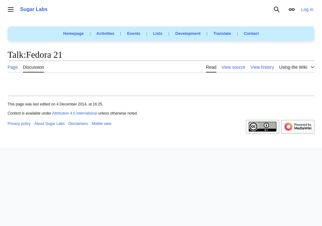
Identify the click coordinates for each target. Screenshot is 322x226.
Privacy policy (19, 123)
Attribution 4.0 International (74, 113)
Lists (158, 33)
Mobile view (101, 123)
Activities (105, 33)
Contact (251, 33)
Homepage (73, 33)
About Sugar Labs (49, 123)
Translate (222, 33)
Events (133, 33)
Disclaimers (78, 123)
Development (187, 33)
